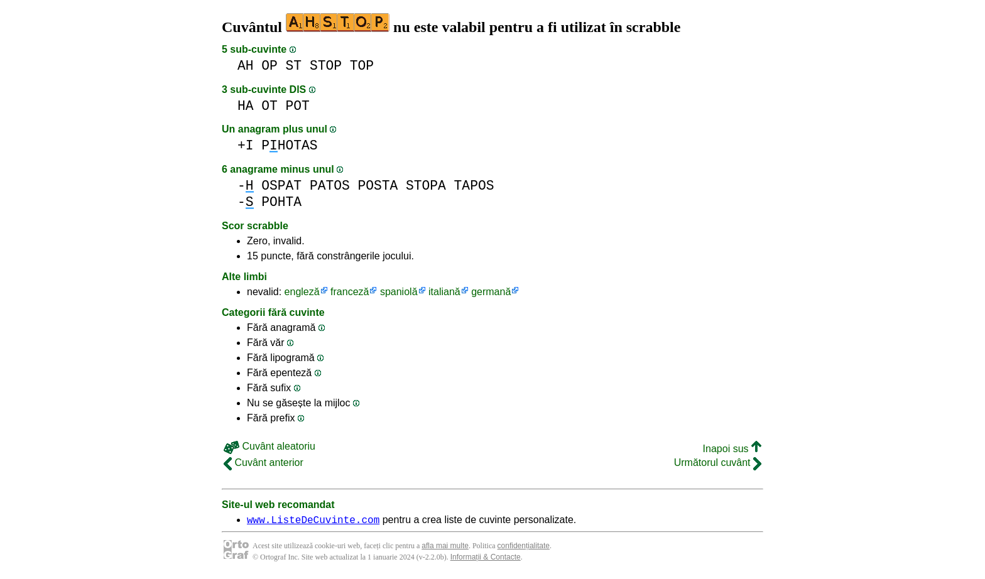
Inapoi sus (732, 448)
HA (245, 106)
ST (294, 66)
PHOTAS (289, 145)
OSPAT (281, 185)
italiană (444, 291)
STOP (326, 66)
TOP (362, 66)
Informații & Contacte (485, 559)
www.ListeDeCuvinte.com (313, 521)
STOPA (426, 185)
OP (269, 66)
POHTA (281, 202)
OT (269, 106)
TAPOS (474, 185)
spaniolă (399, 291)
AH (245, 66)
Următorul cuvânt (717, 462)
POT (298, 106)
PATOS (330, 185)
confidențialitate (524, 547)
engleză (302, 291)
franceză (349, 291)
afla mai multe (445, 547)
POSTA (377, 185)
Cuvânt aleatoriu (269, 446)
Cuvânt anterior (263, 462)
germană (491, 291)
